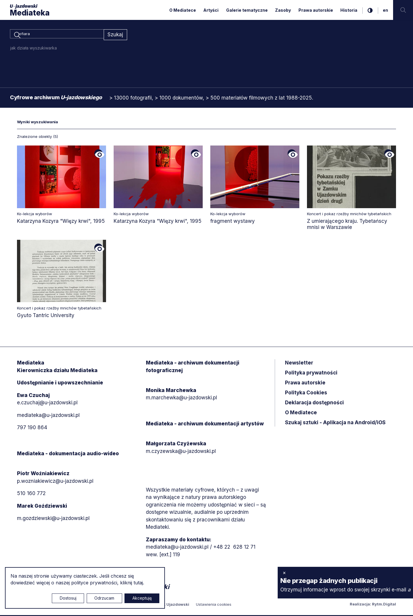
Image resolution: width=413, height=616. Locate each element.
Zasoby (283, 10)
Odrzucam (104, 598)
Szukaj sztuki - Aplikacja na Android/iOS (335, 424)
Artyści (211, 10)
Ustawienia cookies (213, 605)
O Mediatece (182, 10)
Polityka (306, 394)
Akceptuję (142, 598)
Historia (348, 10)
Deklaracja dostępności (314, 404)
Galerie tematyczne (247, 10)
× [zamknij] (284, 573)
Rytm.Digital (384, 605)
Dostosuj (68, 598)
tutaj (138, 583)
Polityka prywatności (311, 374)
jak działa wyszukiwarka (33, 48)
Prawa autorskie (315, 10)
